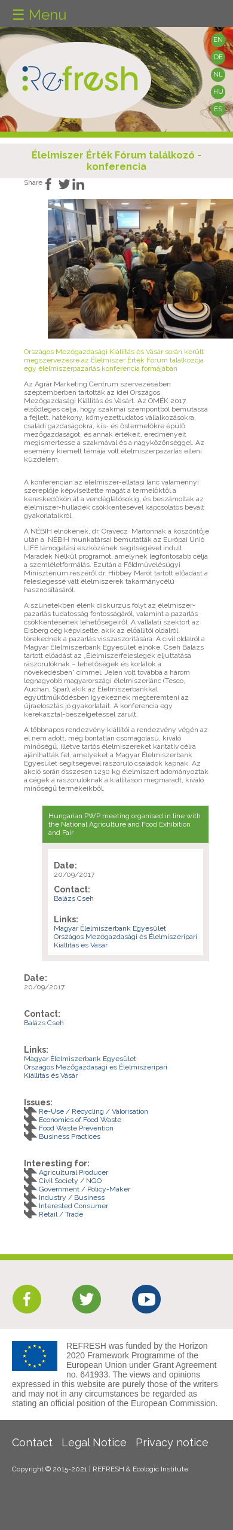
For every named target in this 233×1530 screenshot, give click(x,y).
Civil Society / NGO (70, 1181)
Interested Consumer (73, 1206)
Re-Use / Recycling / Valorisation (93, 1111)
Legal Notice (94, 1442)
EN (218, 40)
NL (218, 74)
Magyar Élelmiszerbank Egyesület (110, 928)
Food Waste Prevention (76, 1128)
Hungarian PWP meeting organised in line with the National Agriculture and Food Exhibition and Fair (124, 824)
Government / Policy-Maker (84, 1189)
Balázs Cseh (74, 898)
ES (218, 109)
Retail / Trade (61, 1214)
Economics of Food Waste (80, 1120)
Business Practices (69, 1136)
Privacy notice (172, 1442)
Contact (32, 1442)
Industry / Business (72, 1197)
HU (218, 92)
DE (218, 57)
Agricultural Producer (73, 1172)
